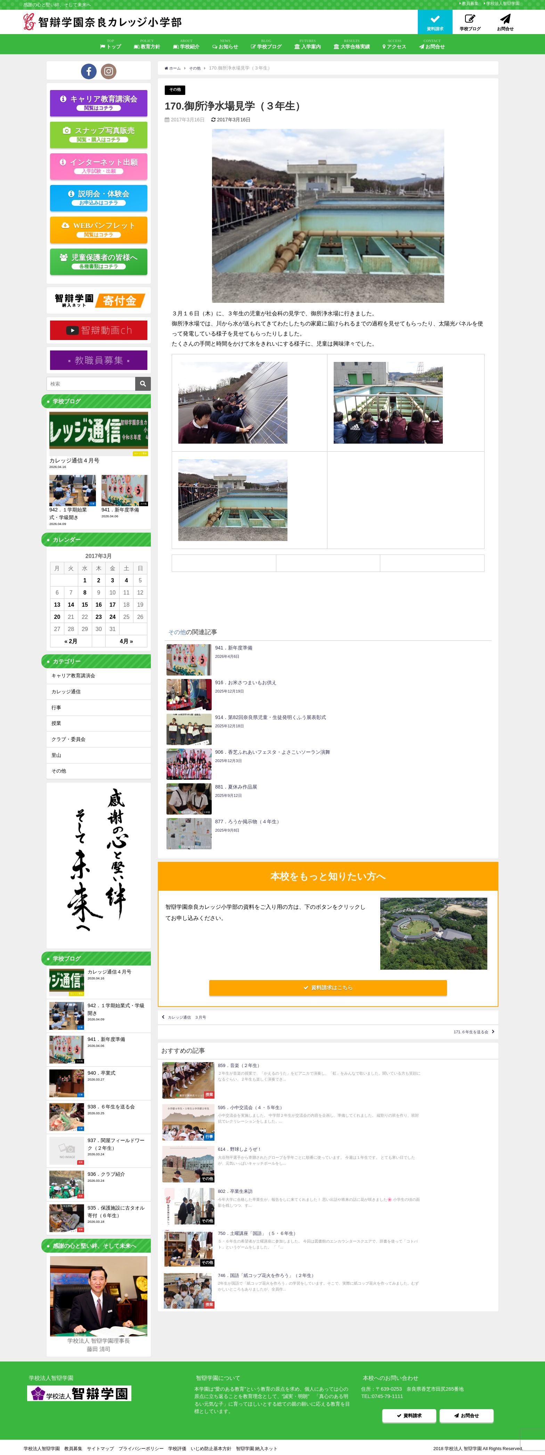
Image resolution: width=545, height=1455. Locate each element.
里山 (56, 755)
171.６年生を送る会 (461, 936)
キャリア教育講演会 (98, 103)
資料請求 (409, 1414)
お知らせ (225, 44)
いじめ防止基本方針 (211, 1446)
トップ (110, 44)
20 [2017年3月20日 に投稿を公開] (57, 617)
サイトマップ (100, 1446)
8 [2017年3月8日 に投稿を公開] (85, 592)
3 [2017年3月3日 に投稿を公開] (112, 580)
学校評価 (177, 1446)
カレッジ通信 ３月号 (198, 916)
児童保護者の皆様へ (99, 261)
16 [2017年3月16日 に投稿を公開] (99, 604)
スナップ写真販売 (99, 135)
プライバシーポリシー (141, 1446)
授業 (56, 723)
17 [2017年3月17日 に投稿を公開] (112, 604)
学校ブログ (266, 44)
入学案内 (307, 44)
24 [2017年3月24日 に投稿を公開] (112, 617)
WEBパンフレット (99, 229)
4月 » (126, 641)
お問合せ (432, 44)
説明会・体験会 (98, 198)
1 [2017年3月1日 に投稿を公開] (85, 580)
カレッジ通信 (66, 691)
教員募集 (470, 3)
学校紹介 (186, 44)
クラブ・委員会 (68, 739)
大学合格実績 (352, 44)
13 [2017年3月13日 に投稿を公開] (57, 604)
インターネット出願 (99, 166)
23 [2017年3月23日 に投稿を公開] (99, 617)
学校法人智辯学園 (503, 3)
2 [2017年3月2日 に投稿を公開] (98, 580)
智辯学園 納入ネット (257, 1446)
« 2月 (71, 641)
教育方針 (147, 44)
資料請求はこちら (328, 884)
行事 (56, 707)
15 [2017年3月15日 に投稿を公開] (85, 604)
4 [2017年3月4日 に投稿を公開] (126, 580)
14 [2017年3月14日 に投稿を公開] (71, 604)
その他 (176, 90)
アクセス (394, 44)
